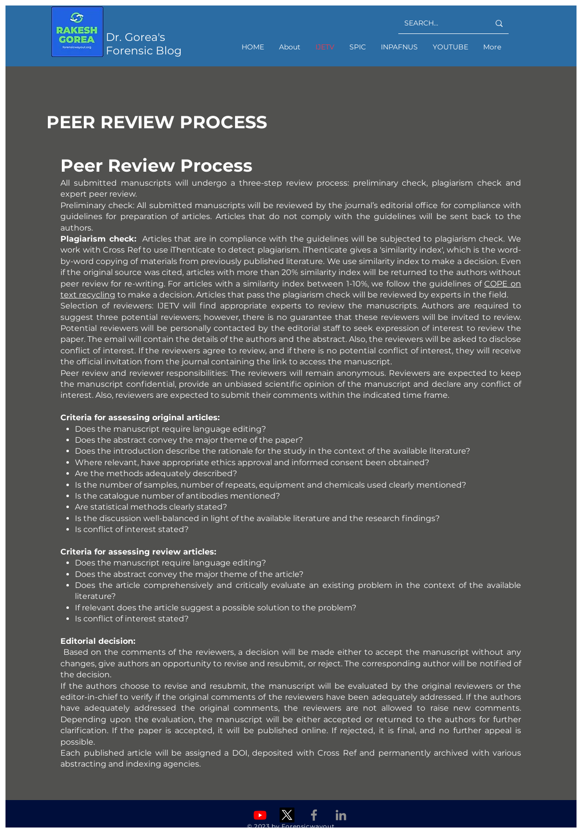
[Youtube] (260, 815)
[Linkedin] (340, 815)
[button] (357, 47)
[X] (287, 815)
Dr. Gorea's (135, 37)
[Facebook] (313, 815)
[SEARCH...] (439, 23)
